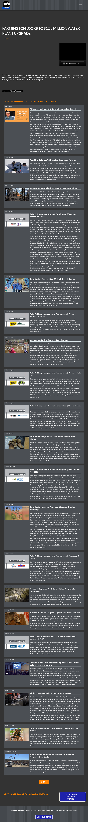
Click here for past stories (71, 796)
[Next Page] (44, 782)
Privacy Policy (72, 810)
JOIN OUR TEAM (44, 817)
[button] (80, 5)
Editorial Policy (16, 810)
